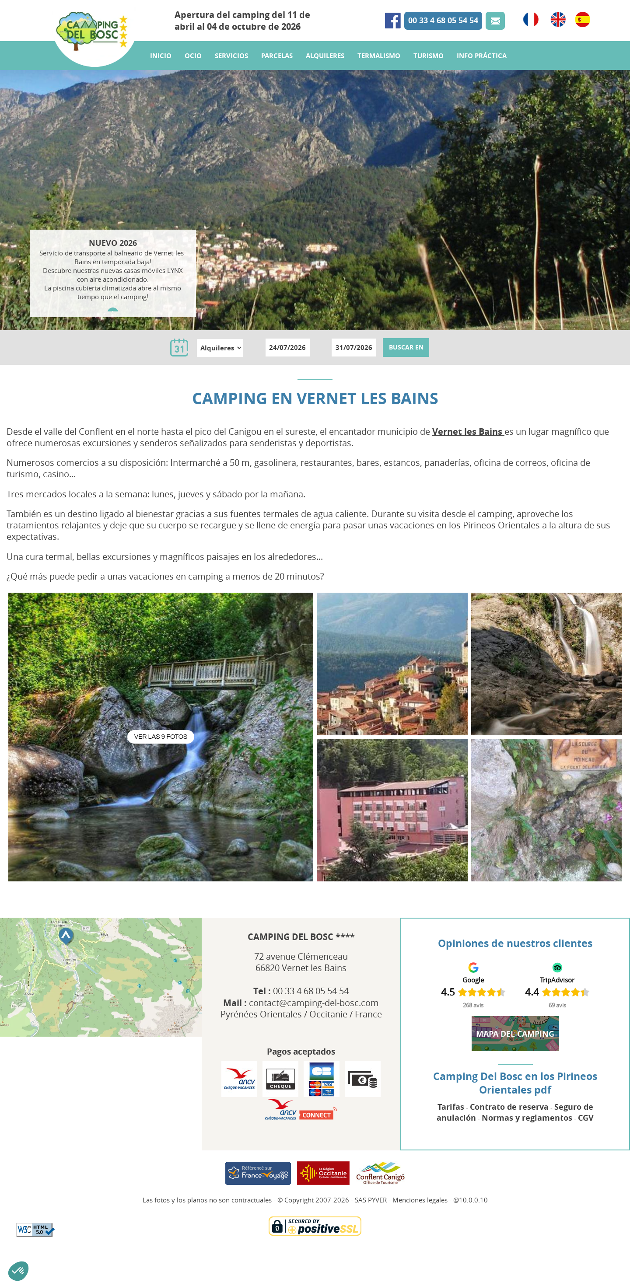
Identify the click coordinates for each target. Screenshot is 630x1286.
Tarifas (451, 1106)
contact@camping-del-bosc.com (314, 1003)
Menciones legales (420, 1199)
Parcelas (277, 71)
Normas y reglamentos (527, 1117)
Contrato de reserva (509, 1106)
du (255, 347)
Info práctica (482, 71)
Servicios (231, 71)
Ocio (193, 71)
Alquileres (325, 71)
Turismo (428, 71)
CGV (586, 1117)
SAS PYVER (371, 1199)
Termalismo (378, 71)
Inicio (161, 71)
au (321, 347)
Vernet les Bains (468, 431)
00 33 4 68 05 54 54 (443, 27)
